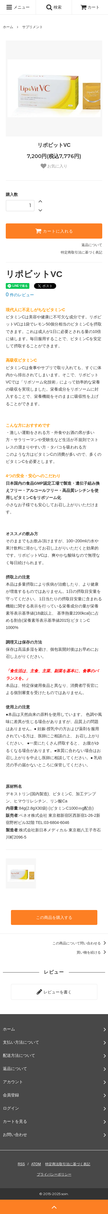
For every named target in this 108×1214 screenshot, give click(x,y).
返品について (92, 245)
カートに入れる (54, 231)
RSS (21, 1164)
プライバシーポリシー (54, 1174)
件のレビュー (20, 295)
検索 (54, 7)
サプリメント (32, 27)
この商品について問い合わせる (80, 943)
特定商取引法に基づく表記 (81, 252)
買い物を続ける (92, 952)
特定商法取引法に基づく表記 (67, 1164)
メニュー (18, 7)
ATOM (36, 1164)
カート (90, 7)
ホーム (8, 27)
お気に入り (54, 166)
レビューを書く (54, 992)
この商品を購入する (54, 917)
